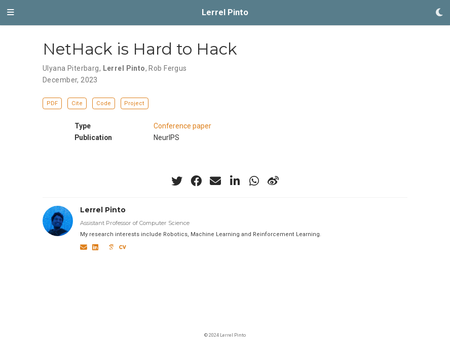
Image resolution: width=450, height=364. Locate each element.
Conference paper (182, 126)
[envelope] (215, 181)
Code (103, 103)
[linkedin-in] (234, 181)
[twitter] (176, 181)
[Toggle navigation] (10, 13)
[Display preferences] (439, 13)
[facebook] (196, 181)
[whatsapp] (253, 181)
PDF (52, 103)
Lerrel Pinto (225, 12)
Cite (77, 103)
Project (134, 103)
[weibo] (273, 181)
